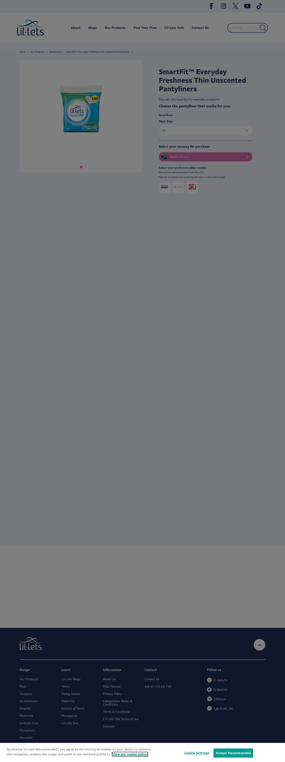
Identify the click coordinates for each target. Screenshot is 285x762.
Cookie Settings (196, 753)
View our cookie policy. (130, 754)
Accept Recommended (233, 753)
